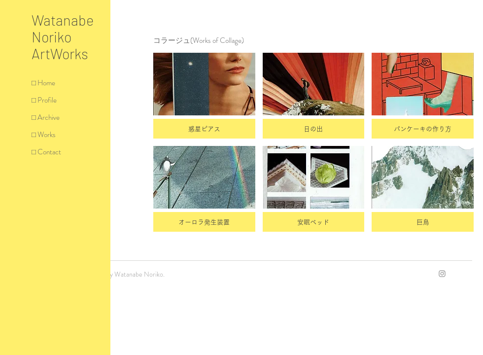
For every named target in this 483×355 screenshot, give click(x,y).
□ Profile (44, 100)
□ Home (43, 82)
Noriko (51, 36)
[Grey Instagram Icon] (442, 273)
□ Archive (46, 117)
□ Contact (46, 151)
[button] (204, 96)
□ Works (44, 134)
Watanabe (63, 20)
